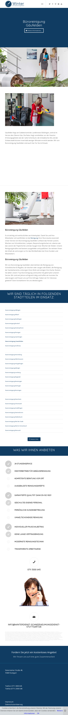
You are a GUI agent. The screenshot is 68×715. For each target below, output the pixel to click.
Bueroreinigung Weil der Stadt (14, 421)
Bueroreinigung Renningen (13, 390)
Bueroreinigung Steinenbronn (14, 412)
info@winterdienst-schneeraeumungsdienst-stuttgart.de (34, 625)
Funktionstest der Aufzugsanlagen (23, 639)
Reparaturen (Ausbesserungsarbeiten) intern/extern (23, 638)
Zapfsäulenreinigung (51, 633)
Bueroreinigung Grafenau (13, 346)
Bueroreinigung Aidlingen (12, 310)
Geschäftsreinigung (24, 631)
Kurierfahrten (14, 637)
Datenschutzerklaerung (14, 704)
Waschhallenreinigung (43, 633)
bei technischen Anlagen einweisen (18, 640)
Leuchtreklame (34, 635)
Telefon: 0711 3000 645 (13, 686)
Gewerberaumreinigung (26, 636)
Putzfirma (55, 635)
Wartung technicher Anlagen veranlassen (24, 637)
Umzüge (55, 637)
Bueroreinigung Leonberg (13, 372)
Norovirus (58, 635)
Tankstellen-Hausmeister (31, 635)
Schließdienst (56, 639)
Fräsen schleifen (38, 634)
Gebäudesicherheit (8, 639)
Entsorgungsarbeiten (49, 637)
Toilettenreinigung (47, 631)
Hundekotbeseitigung (21, 632)
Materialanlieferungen (34, 637)
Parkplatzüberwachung (28, 640)
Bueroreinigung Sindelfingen (13, 408)
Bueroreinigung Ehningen (12, 332)
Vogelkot (48, 634)
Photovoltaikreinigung (15, 635)
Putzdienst (51, 635)
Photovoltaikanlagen (8, 635)
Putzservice (7, 632)
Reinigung (34, 238)
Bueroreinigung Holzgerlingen (14, 363)
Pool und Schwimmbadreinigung (17, 636)
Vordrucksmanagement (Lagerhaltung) (11, 638)
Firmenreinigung (12, 631)
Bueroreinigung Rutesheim (13, 399)
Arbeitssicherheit (14, 639)
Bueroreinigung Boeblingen (13, 319)
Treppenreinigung (12, 635)
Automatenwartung (35, 638)
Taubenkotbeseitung (28, 632)
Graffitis (45, 634)
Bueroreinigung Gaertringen (13, 337)
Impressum (9, 702)
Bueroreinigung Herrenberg (13, 354)
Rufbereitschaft (32, 639)
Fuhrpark (20, 638)
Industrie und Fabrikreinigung (32, 631)
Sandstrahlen (32, 634)
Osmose (50, 635)
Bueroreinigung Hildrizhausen (14, 359)
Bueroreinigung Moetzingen (13, 381)
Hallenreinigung (48, 632)
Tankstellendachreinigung (35, 633)
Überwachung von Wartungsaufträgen (53, 638)
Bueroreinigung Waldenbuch (13, 417)
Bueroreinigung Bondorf (12, 323)
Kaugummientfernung (14, 634)
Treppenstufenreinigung (27, 635)
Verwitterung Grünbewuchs (55, 634)
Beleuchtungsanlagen (40, 635)
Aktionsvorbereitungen (49, 639)
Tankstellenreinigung (8, 633)
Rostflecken (7, 635)
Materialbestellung (25, 638)
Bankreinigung (18, 631)
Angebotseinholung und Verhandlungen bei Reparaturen (37, 638)
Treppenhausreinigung (19, 635)
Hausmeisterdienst (34, 636)
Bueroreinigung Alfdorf (12, 314)
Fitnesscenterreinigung (54, 636)
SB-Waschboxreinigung (27, 633)
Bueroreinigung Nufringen (13, 386)
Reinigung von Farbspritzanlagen (57, 632)
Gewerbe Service (53, 631)
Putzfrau (57, 631)
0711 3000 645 (34, 569)
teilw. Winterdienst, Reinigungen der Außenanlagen (41, 640)
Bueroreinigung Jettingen (12, 368)
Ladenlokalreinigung (40, 631)
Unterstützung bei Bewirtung (40, 639)
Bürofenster (47, 635)
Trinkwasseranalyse (36, 632)
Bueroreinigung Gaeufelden (14, 341)
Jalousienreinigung (41, 636)
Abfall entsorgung (43, 632)
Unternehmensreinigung (13, 632)
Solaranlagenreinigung (23, 635)
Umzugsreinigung (39, 635)
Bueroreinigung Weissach (13, 430)
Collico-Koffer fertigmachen (54, 638)
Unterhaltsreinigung (45, 635)
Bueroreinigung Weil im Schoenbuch (16, 426)
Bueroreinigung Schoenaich (13, 403)
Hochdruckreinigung (21, 634)
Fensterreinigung (47, 636)
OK (38, 713)
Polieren (42, 634)
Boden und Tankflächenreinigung (17, 633)
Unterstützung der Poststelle (44, 638)
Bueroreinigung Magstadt (12, 377)
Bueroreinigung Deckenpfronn (14, 328)
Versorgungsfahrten (42, 637)
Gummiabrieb (28, 634)
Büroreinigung (7, 631)
